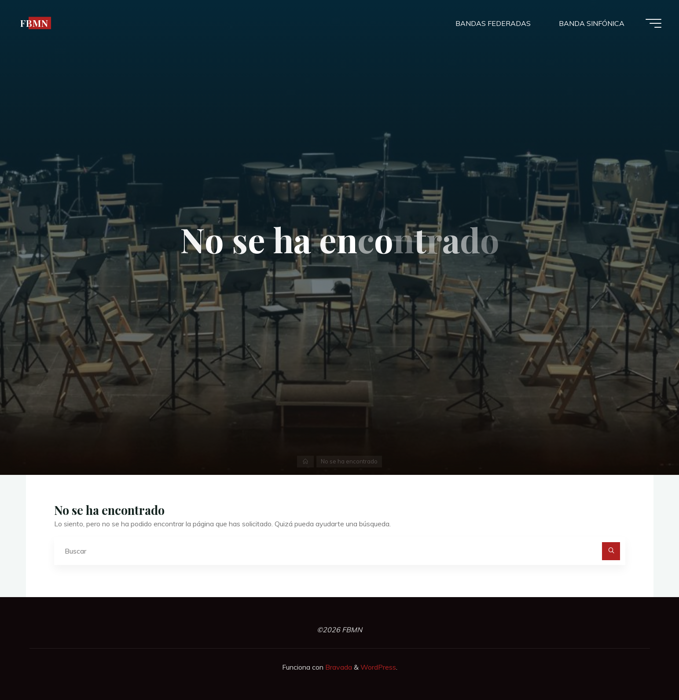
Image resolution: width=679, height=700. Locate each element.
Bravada (337, 667)
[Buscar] (611, 551)
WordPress (378, 667)
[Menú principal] (653, 23)
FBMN (34, 23)
